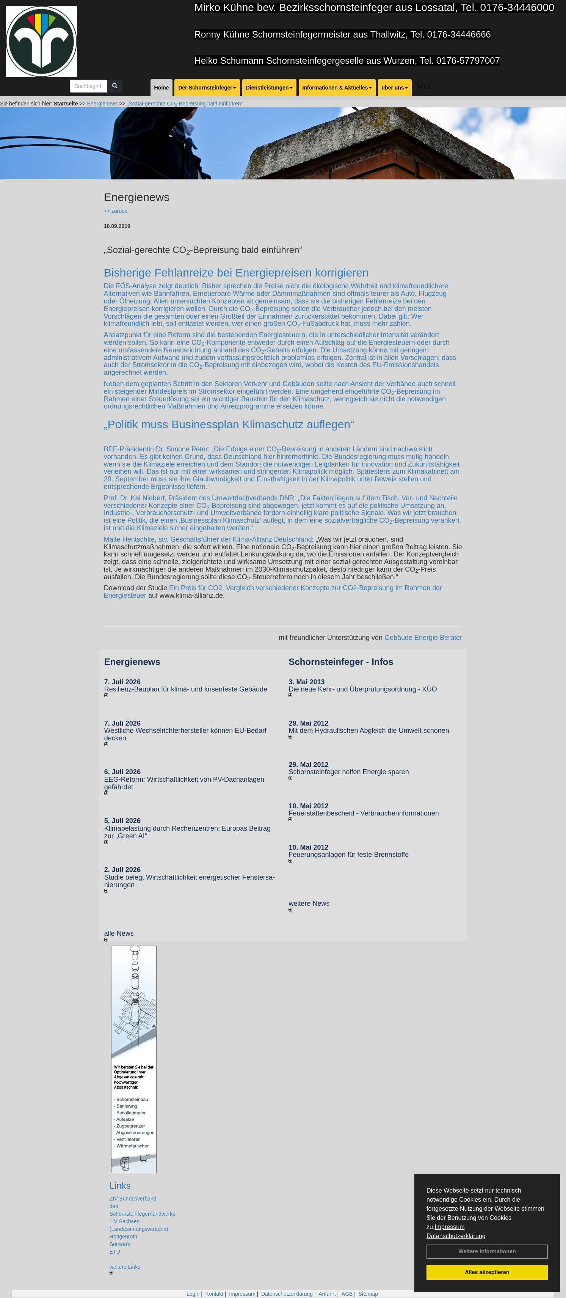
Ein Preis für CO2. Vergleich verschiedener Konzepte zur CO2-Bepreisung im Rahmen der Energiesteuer (273, 591)
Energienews (132, 662)
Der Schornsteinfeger (207, 88)
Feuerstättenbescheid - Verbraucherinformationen (363, 813)
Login (424, 86)
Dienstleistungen (269, 88)
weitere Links (125, 1269)
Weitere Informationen (487, 1251)
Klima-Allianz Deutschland (272, 539)
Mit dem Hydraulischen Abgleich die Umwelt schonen (368, 730)
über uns (395, 88)
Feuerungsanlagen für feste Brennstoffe (348, 854)
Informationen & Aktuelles (337, 88)
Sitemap (368, 1294)
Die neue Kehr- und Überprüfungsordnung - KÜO (362, 689)
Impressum (449, 1227)
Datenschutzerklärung (456, 1236)
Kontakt (214, 1294)
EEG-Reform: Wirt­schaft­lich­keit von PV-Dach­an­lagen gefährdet (184, 783)
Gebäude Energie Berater (423, 637)
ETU (115, 1252)
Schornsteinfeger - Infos (340, 662)
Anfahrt (327, 1294)
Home (161, 88)
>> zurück (115, 211)
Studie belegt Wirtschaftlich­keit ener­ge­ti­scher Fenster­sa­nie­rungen (189, 881)
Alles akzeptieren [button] (487, 1272)
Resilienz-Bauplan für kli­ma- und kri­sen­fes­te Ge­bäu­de (185, 689)
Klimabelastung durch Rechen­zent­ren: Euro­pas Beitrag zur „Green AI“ (187, 832)
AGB (347, 1294)
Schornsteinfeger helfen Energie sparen (348, 772)
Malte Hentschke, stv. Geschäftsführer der (168, 539)
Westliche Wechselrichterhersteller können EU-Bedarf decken (185, 734)
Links (120, 1185)
